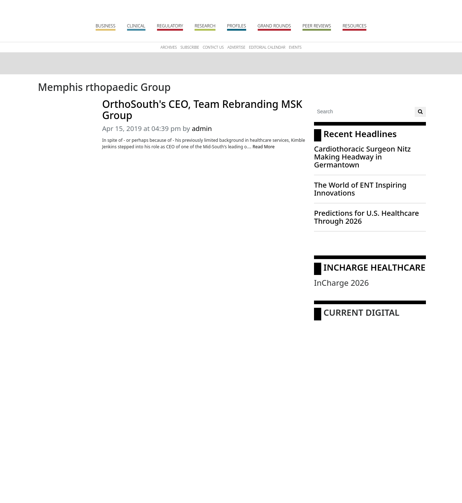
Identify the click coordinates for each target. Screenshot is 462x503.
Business (106, 26)
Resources (354, 26)
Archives (169, 47)
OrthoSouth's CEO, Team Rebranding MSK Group (202, 110)
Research (205, 26)
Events (295, 47)
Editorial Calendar (267, 47)
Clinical (136, 26)
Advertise (236, 47)
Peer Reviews (316, 26)
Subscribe (189, 47)
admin (202, 128)
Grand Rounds (274, 26)
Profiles (236, 26)
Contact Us (213, 47)
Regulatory (170, 26)
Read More (264, 147)
